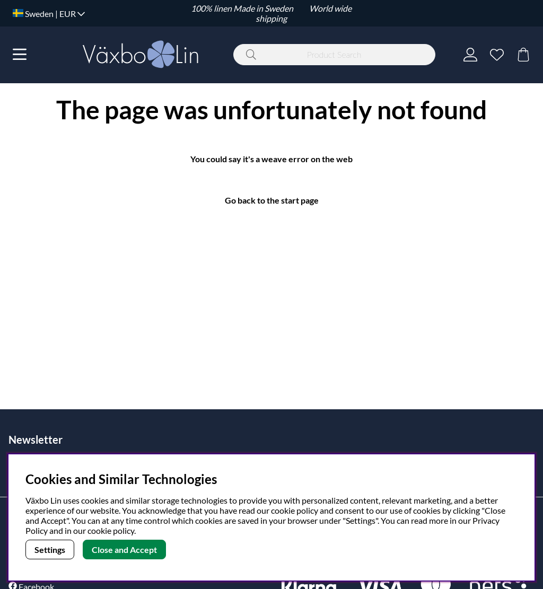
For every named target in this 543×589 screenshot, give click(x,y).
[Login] (470, 54)
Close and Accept (124, 549)
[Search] (334, 54)
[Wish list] (497, 54)
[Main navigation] (19, 54)
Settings (49, 549)
